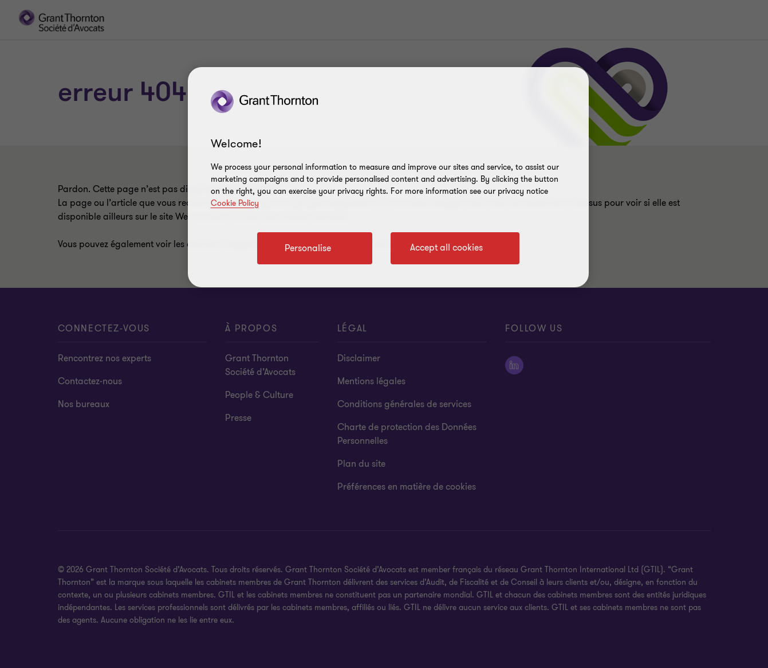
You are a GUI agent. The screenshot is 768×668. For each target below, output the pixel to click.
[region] (388, 177)
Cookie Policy (235, 203)
